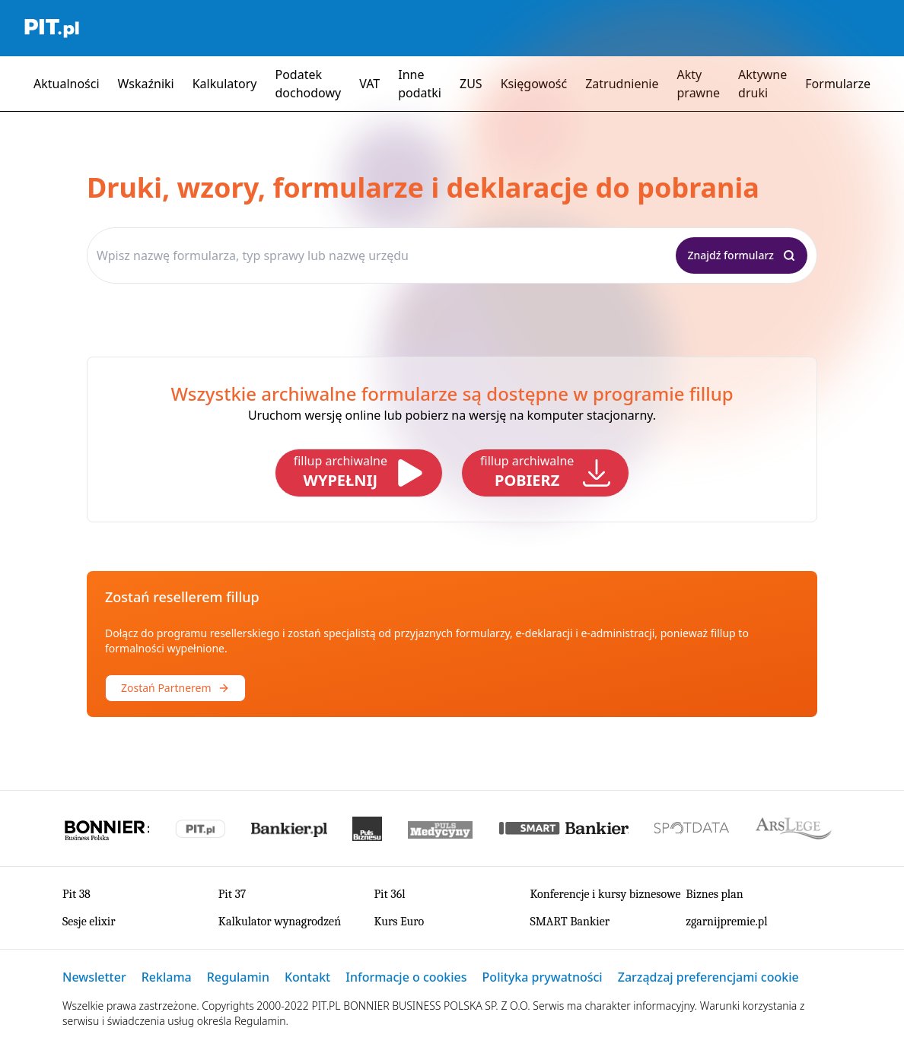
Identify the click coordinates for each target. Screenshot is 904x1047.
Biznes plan (714, 894)
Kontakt (307, 977)
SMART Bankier (570, 921)
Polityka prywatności (542, 977)
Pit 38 (76, 894)
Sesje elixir (89, 921)
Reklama (167, 977)
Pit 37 (232, 894)
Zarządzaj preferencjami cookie (708, 977)
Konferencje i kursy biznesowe (605, 894)
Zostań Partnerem (175, 688)
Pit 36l (390, 894)
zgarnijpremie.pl (726, 921)
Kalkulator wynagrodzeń (279, 921)
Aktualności (66, 83)
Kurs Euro (399, 921)
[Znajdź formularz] (742, 255)
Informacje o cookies (405, 977)
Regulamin (238, 977)
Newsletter (94, 977)
